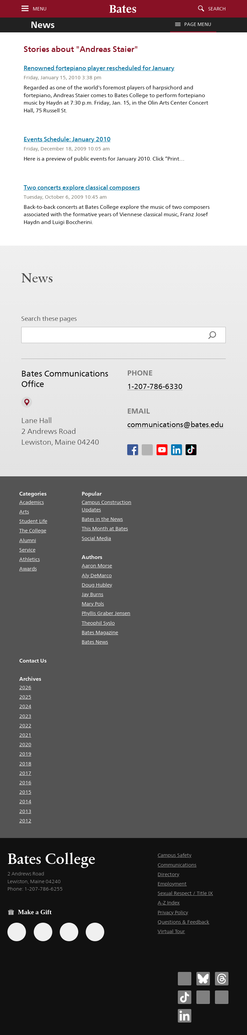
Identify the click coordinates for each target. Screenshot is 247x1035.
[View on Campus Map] (26, 402)
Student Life (33, 521)
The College (32, 530)
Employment (172, 884)
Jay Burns (92, 594)
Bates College (51, 858)
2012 (25, 820)
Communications (177, 865)
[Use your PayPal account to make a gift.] (69, 932)
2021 (25, 735)
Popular (92, 494)
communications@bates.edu (175, 424)
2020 (25, 744)
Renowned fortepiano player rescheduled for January (99, 68)
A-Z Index (169, 902)
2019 (25, 754)
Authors (92, 557)
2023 (25, 716)
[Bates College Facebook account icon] (184, 978)
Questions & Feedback (183, 922)
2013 (25, 811)
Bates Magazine (100, 632)
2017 (25, 773)
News (43, 24)
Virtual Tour (171, 931)
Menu (40, 8)
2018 (25, 763)
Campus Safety (174, 855)
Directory (168, 874)
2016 (25, 782)
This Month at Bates (105, 528)
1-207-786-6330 (155, 386)
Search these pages (49, 318)
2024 (25, 706)
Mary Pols (93, 604)
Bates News (95, 642)
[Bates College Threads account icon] (221, 978)
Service (27, 550)
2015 (25, 792)
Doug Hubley (97, 585)
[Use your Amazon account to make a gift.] (43, 932)
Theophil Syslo (98, 623)
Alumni (27, 540)
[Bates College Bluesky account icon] (203, 978)
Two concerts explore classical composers (82, 187)
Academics (31, 502)
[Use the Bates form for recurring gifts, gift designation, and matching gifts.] (16, 932)
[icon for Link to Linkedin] (176, 450)
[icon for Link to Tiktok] (191, 450)
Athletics (29, 559)
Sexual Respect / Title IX (185, 893)
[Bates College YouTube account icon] (221, 997)
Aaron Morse (97, 565)
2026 (25, 687)
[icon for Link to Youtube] (162, 450)
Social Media (96, 538)
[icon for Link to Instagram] (147, 450)
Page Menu (193, 24)
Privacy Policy (173, 912)
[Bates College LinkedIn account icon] (184, 1016)
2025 (25, 697)
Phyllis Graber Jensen (106, 613)
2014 (25, 801)
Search (217, 8)
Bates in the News (102, 519)
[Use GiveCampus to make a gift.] (95, 932)
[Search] (212, 335)
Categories (33, 494)
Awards (28, 568)
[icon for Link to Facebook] (132, 450)
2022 (25, 725)
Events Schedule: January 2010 (67, 139)
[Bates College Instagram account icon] (203, 997)
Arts (24, 511)
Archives (30, 679)
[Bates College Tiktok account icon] (184, 997)
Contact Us (33, 661)
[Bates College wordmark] (122, 9)
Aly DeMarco (97, 575)
